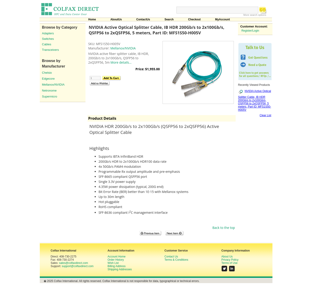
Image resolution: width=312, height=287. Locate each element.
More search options (254, 15)
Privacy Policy (230, 259)
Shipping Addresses (120, 269)
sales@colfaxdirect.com (73, 263)
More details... (120, 62)
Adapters (48, 33)
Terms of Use (229, 263)
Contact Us (171, 256)
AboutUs (116, 19)
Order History (116, 259)
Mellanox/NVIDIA (53, 84)
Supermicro (49, 96)
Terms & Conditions (176, 259)
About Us (227, 256)
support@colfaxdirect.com (77, 266)
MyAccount (222, 19)
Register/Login (250, 30)
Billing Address (117, 266)
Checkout (194, 19)
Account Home (117, 256)
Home (92, 19)
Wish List (113, 263)
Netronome (49, 90)
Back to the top (223, 227)
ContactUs (143, 19)
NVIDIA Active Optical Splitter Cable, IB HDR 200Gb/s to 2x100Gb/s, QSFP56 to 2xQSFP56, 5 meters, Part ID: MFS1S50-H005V (254, 100)
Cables (46, 44)
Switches (48, 39)
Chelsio (47, 72)
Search (169, 19)
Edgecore (48, 78)
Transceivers (50, 49)
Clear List (265, 115)
